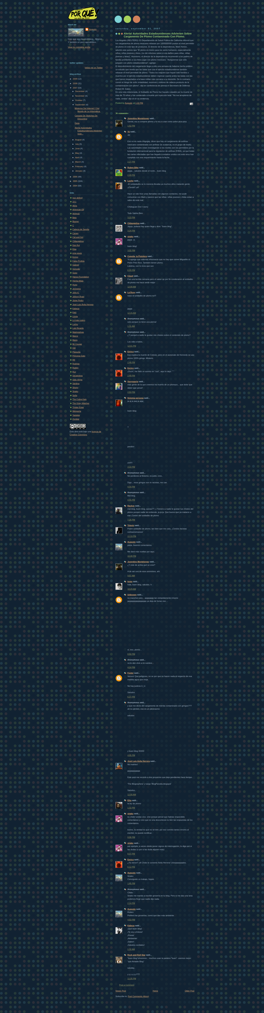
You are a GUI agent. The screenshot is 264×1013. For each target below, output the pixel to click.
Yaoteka (76, 415)
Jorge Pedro (77, 300)
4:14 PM (131, 667)
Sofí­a (74, 395)
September (80, 105)
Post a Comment (126, 985)
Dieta (77, 123)
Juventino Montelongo (138, 118)
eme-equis (77, 253)
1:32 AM (131, 949)
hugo (129, 581)
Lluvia (75, 316)
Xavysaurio (132, 381)
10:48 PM (131, 556)
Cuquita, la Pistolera (137, 256)
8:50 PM (131, 654)
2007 (75, 88)
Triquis (130, 525)
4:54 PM (131, 487)
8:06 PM (131, 837)
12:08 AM (131, 287)
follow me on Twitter (94, 68)
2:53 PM (131, 392)
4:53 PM (131, 920)
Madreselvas (78, 332)
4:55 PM (131, 500)
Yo (128, 132)
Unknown (132, 595)
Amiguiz (76, 213)
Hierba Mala (77, 281)
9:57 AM (131, 576)
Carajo (75, 233)
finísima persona (135, 398)
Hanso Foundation (80, 277)
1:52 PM (131, 126)
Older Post (189, 991)
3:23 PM (131, 217)
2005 (75, 181)
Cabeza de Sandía (80, 229)
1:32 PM (131, 808)
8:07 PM (131, 854)
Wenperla (76, 411)
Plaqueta (76, 352)
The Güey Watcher (80, 403)
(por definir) (77, 198)
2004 (75, 186)
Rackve (131, 506)
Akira (74, 206)
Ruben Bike (133, 167)
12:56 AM (131, 794)
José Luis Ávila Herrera (82, 304)
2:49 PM (131, 175)
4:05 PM (131, 755)
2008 (75, 83)
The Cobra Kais (79, 399)
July (77, 144)
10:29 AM (131, 589)
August (78, 140)
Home (155, 991)
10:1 (74, 202)
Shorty (75, 387)
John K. (75, 292)
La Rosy (131, 292)
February (79, 166)
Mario (75, 340)
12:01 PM (131, 346)
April (77, 157)
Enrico (130, 351)
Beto (74, 217)
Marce (75, 336)
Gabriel (75, 265)
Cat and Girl (77, 237)
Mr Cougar (77, 344)
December (80, 91)
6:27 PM (131, 697)
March (78, 162)
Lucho (130, 181)
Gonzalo (76, 269)
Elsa (74, 249)
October (79, 100)
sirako (130, 236)
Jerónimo (76, 289)
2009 (75, 79)
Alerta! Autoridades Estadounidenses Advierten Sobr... (88, 131)
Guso (74, 273)
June (77, 148)
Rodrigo (76, 364)
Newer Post (120, 991)
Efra (129, 800)
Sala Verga (77, 380)
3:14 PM (131, 467)
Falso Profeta (78, 261)
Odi (74, 348)
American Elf (78, 209)
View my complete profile (79, 47)
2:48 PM (131, 362)
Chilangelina (133, 223)
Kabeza (131, 925)
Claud (130, 276)
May (77, 153)
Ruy (74, 372)
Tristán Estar (78, 407)
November (80, 96)
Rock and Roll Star (136, 955)
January (79, 171)
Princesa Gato (78, 356)
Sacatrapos (77, 376)
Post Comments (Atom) (138, 996)
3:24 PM (131, 231)
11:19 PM (131, 536)
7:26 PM (131, 520)
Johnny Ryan (78, 297)
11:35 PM (131, 978)
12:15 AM (131, 313)
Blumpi (75, 221)
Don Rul (76, 245)
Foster (130, 673)
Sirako (75, 391)
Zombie (75, 419)
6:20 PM (131, 270)
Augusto (131, 542)
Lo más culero (78, 320)
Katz (74, 312)
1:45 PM (131, 883)
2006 (75, 177)
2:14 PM (131, 903)
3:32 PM (131, 250)
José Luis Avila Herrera (138, 761)
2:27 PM (131, 162)
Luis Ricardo (78, 328)
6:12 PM (131, 867)
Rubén (75, 368)
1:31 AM (131, 326)
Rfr (73, 360)
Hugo (74, 285)
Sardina (75, 383)
